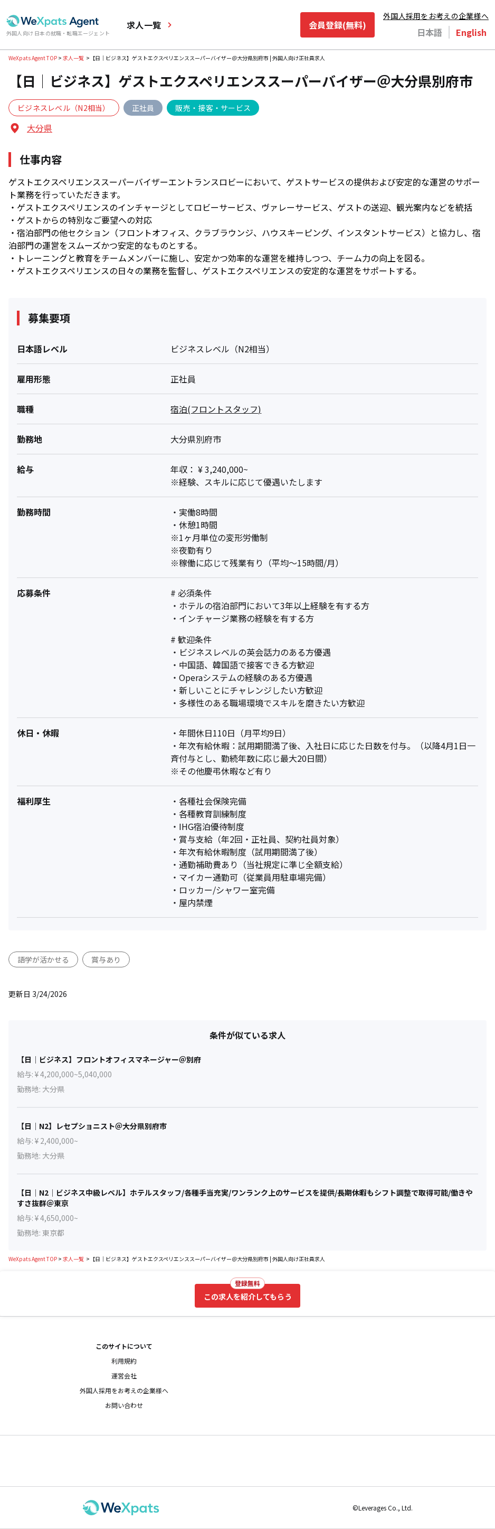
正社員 (143, 107)
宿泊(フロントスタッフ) (215, 409)
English (471, 32)
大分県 (39, 128)
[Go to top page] (52, 21)
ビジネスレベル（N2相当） (63, 107)
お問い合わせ (124, 1405)
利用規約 (124, 1361)
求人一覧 (150, 24)
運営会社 (124, 1376)
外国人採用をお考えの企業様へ (436, 16)
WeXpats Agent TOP (32, 58)
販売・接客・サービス (213, 107)
